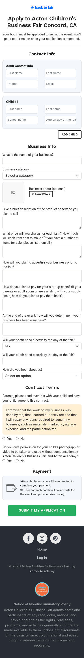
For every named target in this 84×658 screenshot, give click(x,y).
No (20, 438)
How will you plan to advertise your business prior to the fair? (39, 265)
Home (42, 549)
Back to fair (42, 7)
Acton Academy (42, 571)
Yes (7, 438)
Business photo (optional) (47, 189)
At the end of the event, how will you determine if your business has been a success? (41, 318)
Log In (42, 558)
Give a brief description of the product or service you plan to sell (40, 211)
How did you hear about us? (22, 369)
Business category (15, 169)
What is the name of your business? (27, 155)
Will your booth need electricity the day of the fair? (38, 340)
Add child (70, 134)
